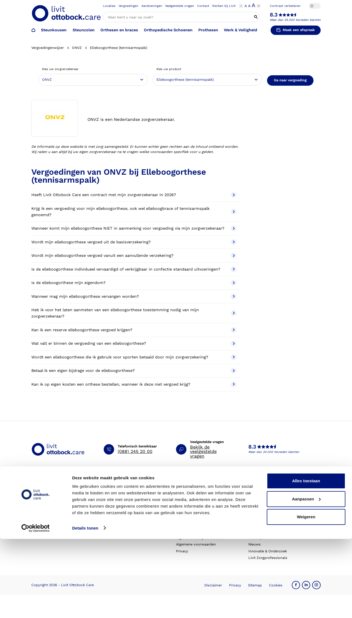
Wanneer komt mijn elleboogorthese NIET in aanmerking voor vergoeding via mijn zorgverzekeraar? (134, 228)
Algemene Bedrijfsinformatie (200, 538)
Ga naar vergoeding (290, 80)
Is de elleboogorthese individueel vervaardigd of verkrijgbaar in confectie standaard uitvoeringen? (134, 269)
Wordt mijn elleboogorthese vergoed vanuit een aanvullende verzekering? (134, 255)
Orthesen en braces (119, 30)
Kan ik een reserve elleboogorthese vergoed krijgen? (134, 330)
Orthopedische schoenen (52, 504)
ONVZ (77, 48)
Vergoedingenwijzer (47, 48)
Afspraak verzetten (119, 497)
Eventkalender (188, 518)
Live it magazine (189, 524)
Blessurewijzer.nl (262, 531)
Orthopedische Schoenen (168, 30)
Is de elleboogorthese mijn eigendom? (134, 283)
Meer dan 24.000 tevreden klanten (295, 20)
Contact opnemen (119, 511)
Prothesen (208, 30)
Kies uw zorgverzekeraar (60, 69)
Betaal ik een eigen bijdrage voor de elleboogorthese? (134, 371)
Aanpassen (306, 578)
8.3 (273, 15)
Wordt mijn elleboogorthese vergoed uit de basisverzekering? (134, 242)
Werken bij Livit (224, 6)
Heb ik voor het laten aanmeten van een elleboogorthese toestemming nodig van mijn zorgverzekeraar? (134, 313)
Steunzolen (84, 30)
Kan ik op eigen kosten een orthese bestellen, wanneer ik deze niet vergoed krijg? (134, 384)
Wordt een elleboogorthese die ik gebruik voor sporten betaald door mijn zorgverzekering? (134, 357)
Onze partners (260, 518)
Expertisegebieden (263, 504)
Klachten (111, 524)
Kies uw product (168, 69)
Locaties (109, 6)
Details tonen (85, 607)
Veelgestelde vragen (179, 6)
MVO (252, 511)
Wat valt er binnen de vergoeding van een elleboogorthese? (134, 343)
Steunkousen (54, 30)
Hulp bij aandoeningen (195, 497)
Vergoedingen (128, 6)
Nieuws (254, 544)
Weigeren (306, 596)
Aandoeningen (151, 6)
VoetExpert (257, 538)
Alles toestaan (306, 560)
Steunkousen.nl (261, 524)
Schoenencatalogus (192, 491)
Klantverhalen (187, 531)
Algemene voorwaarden (196, 544)
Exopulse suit (42, 531)
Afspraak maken (117, 491)
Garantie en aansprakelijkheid (128, 531)
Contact (203, 6)
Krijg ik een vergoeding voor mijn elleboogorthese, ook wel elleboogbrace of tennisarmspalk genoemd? (134, 211)
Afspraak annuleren (120, 504)
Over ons (256, 491)
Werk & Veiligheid (240, 30)
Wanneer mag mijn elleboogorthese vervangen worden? (134, 296)
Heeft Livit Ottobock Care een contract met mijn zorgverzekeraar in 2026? (134, 195)
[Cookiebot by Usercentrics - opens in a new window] (36, 607)
